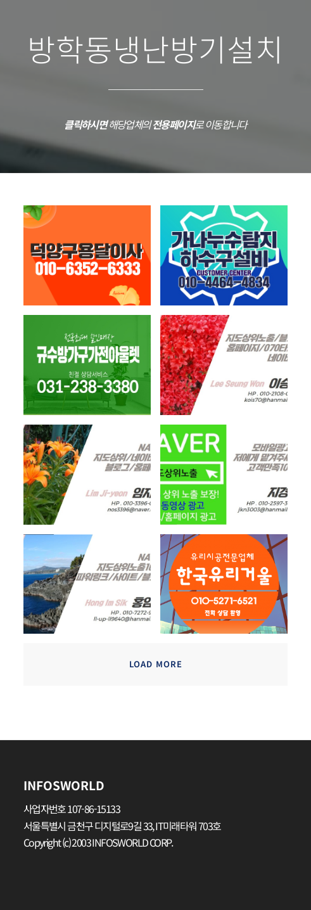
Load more (155, 664)
